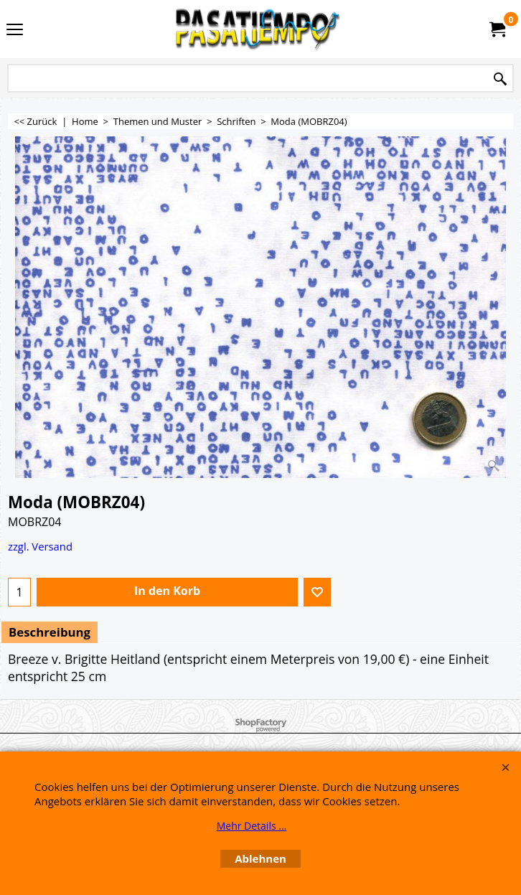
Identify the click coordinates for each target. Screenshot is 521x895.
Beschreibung (49, 632)
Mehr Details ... (252, 826)
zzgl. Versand (40, 546)
